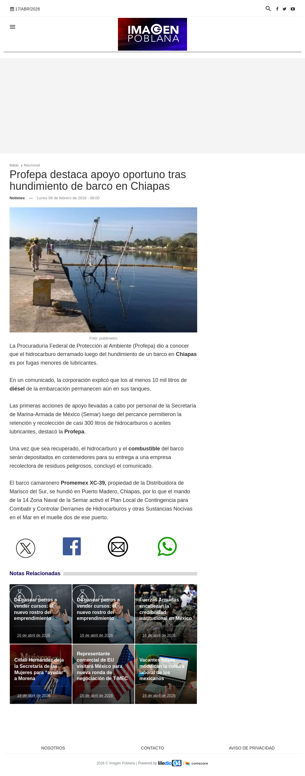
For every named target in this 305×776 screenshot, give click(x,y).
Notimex (17, 198)
